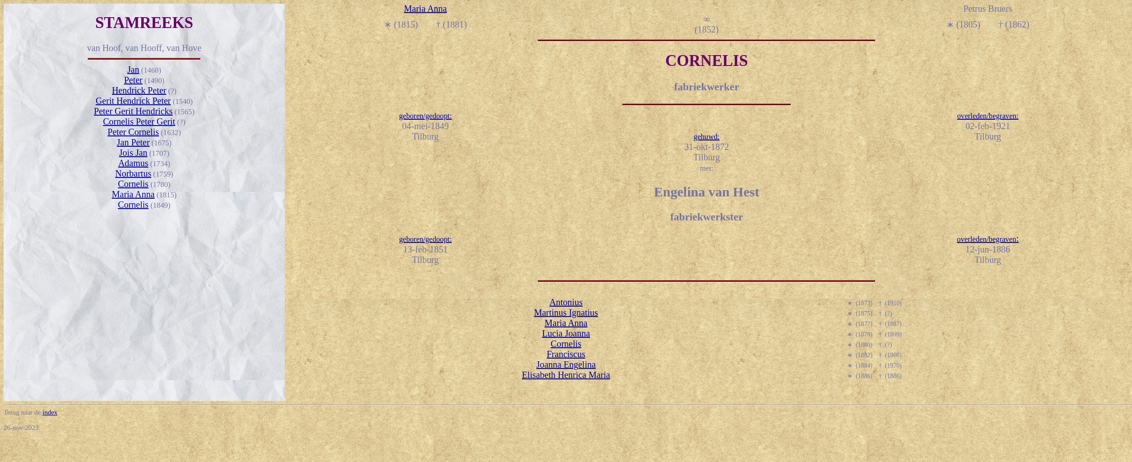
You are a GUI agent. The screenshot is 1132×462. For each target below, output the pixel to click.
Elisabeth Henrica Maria (566, 375)
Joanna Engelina (566, 364)
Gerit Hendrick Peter (133, 101)
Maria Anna (133, 194)
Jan (133, 70)
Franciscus (566, 354)
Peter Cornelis (133, 132)
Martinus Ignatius (566, 312)
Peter (133, 80)
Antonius (565, 302)
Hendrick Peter (139, 90)
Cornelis (133, 184)
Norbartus (133, 173)
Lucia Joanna (566, 333)
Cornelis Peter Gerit (139, 121)
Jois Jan (133, 153)
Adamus (133, 163)
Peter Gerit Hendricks (133, 111)
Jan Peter (133, 142)
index (49, 412)
